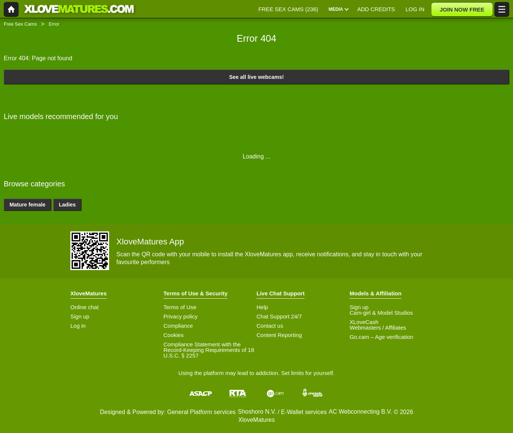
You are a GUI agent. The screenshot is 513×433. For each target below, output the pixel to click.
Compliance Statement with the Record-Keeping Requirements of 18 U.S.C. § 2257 (208, 350)
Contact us (269, 326)
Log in (78, 326)
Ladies (67, 205)
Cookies (173, 335)
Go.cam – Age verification (381, 337)
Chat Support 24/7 (279, 316)
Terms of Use (179, 307)
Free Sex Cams (20, 24)
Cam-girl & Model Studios (381, 312)
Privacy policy (180, 316)
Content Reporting (279, 335)
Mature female (27, 205)
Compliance (178, 326)
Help (262, 307)
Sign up (79, 316)
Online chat (84, 307)
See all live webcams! (256, 77)
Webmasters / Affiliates (378, 327)
